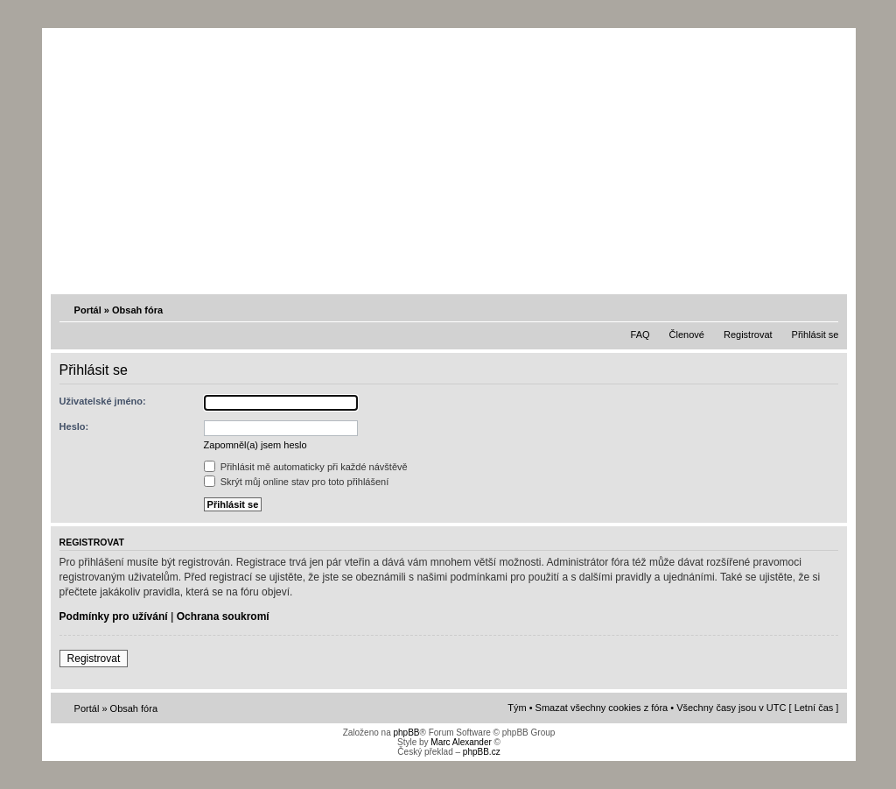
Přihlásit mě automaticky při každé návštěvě (306, 466)
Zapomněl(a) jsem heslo (255, 445)
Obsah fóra (137, 310)
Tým (517, 707)
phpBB (406, 732)
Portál (88, 310)
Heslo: (74, 426)
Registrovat (748, 334)
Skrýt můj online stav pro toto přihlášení (296, 481)
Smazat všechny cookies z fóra (602, 707)
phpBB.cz (481, 752)
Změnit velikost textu (827, 309)
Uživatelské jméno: (103, 401)
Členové (686, 334)
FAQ (640, 334)
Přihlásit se (815, 334)
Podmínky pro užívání (114, 616)
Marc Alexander (460, 742)
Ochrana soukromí (223, 616)
